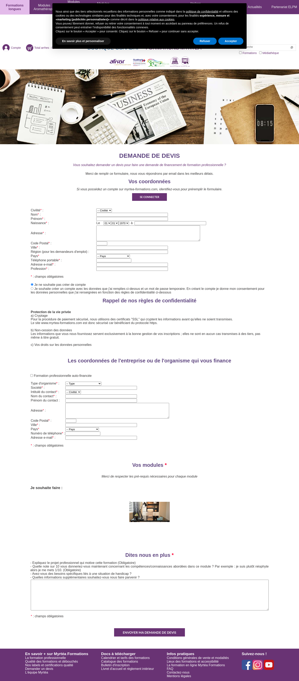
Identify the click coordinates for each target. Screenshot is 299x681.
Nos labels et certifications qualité (49, 665)
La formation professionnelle (45, 658)
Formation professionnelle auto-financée (62, 375)
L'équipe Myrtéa (36, 672)
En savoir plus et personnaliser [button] (83, 41)
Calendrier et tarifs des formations (125, 658)
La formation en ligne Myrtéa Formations (196, 665)
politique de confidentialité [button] (202, 11)
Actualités (255, 7)
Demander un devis (39, 668)
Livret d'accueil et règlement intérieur (127, 668)
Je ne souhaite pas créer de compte (60, 284)
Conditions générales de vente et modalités (198, 658)
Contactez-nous (178, 672)
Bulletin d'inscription (115, 665)
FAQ (170, 668)
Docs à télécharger (118, 654)
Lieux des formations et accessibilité (192, 661)
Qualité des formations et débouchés (51, 661)
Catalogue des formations (119, 661)
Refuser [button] (205, 41)
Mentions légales (179, 676)
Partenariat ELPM (284, 7)
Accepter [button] (231, 41)
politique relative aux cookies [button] (156, 19)
